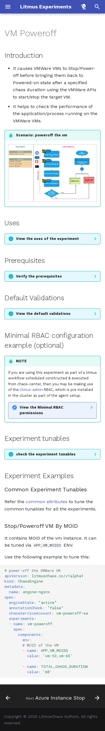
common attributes (46, 501)
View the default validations (43, 313)
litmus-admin (31, 390)
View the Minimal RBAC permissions (41, 410)
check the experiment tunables (46, 454)
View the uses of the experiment (47, 239)
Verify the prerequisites (39, 276)
